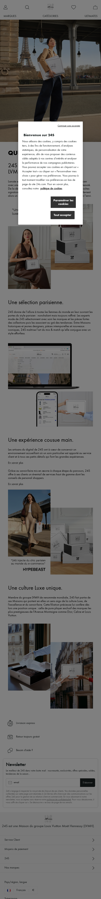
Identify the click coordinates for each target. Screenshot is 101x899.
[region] (50, 173)
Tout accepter (62, 214)
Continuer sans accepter (69, 126)
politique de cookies (51, 188)
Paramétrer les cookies (63, 201)
